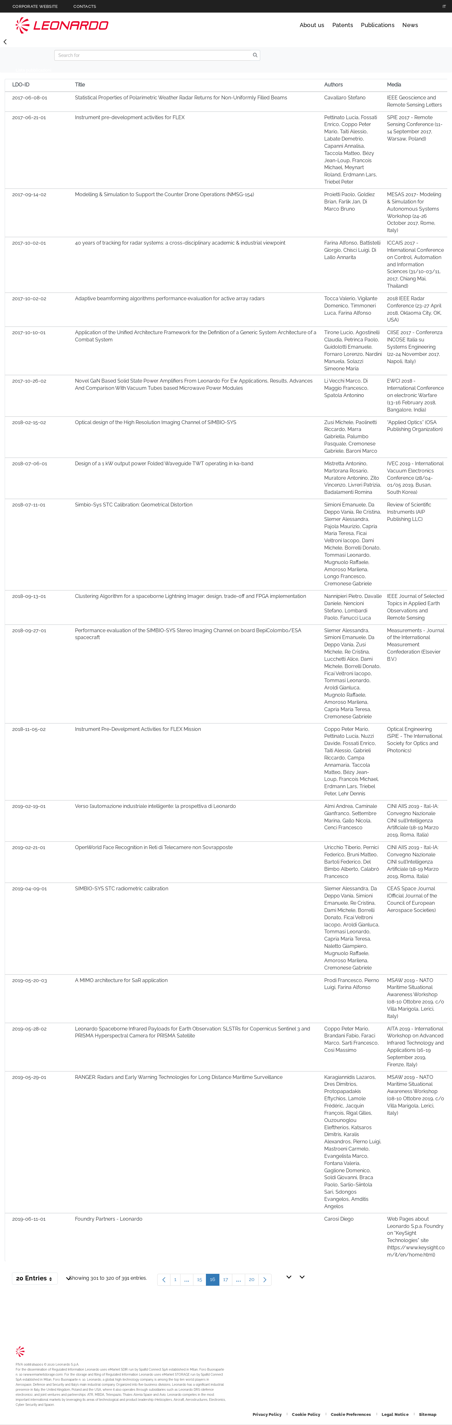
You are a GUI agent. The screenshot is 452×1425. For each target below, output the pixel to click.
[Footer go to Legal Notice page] (396, 1414)
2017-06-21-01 (29, 117)
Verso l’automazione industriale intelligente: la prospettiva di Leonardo (155, 806)
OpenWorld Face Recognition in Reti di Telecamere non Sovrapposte (154, 847)
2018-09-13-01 (29, 596)
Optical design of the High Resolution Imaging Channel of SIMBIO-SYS (155, 422)
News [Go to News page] (410, 25)
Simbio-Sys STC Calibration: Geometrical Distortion (133, 505)
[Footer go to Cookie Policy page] (306, 1414)
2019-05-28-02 (29, 1029)
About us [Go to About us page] (312, 25)
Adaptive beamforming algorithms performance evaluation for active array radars (170, 298)
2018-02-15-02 (29, 422)
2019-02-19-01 (29, 806)
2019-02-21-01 (28, 847)
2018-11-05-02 (29, 729)
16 (214, 1280)
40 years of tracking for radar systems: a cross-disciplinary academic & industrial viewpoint (180, 243)
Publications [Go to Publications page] (378, 25)
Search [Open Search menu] (430, 25)
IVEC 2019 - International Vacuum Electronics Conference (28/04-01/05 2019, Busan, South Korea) (415, 478)
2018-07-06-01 (29, 464)
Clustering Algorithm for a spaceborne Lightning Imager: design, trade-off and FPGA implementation (190, 596)
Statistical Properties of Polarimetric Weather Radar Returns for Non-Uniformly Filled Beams (181, 98)
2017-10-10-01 (29, 332)
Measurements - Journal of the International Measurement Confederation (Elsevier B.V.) (415, 644)
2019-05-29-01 (29, 1077)
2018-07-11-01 (28, 505)
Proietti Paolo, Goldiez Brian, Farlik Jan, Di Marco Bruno (349, 201)
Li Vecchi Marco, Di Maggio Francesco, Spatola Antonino (346, 388)
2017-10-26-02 (29, 381)
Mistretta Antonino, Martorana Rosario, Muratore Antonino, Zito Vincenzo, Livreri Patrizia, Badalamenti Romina (352, 478)
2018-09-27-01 (29, 630)
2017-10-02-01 (29, 243)
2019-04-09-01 (29, 889)
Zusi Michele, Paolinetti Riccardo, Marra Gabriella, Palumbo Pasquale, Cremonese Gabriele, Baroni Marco (350, 436)
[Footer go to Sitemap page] (427, 1414)
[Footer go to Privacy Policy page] (267, 1414)
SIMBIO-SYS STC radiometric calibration (121, 889)
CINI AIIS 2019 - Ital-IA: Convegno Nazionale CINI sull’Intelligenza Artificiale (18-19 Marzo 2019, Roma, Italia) (413, 820)
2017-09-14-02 (29, 194)
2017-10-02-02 (29, 298)
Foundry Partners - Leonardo (109, 1219)
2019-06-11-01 (29, 1219)
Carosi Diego (339, 1219)
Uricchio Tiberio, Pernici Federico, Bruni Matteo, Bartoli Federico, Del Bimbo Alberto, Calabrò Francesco (351, 861)
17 (227, 1280)
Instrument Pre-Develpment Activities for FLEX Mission (138, 729)
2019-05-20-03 (29, 980)
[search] (255, 55)
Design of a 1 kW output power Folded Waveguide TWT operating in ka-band (164, 464)
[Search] (152, 55)
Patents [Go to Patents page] (342, 25)
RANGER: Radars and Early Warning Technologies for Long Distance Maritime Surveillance (178, 1077)
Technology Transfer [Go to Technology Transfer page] (62, 25)
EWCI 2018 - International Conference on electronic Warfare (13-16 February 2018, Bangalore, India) (415, 395)
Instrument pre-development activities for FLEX (130, 117)
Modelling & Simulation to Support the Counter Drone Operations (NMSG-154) (164, 194)
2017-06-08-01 (29, 98)
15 (201, 1280)
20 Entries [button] (37, 1279)
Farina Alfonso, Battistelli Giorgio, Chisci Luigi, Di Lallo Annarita (352, 250)
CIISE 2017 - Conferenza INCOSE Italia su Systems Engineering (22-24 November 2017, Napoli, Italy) (415, 346)
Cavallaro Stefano (345, 98)
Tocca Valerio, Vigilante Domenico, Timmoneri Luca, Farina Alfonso (350, 305)
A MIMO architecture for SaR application (121, 980)
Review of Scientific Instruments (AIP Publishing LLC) (409, 512)
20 (254, 1280)
